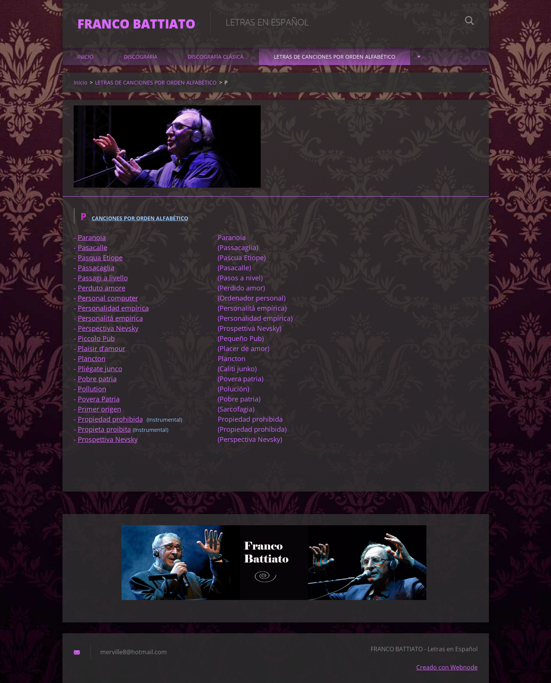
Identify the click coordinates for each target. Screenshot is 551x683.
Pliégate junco (100, 368)
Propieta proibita (104, 429)
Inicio (85, 56)
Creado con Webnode (447, 667)
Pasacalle (92, 247)
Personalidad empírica (113, 308)
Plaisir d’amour (101, 348)
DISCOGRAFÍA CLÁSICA (216, 56)
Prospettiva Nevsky (108, 439)
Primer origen (99, 408)
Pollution (92, 388)
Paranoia (92, 237)
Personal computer (108, 297)
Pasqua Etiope (100, 257)
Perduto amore (101, 287)
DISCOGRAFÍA (140, 56)
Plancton (91, 358)
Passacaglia (96, 267)
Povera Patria (99, 398)
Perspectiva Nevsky (108, 328)
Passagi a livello (103, 277)
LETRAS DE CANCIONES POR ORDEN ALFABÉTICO (334, 56)
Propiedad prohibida (110, 419)
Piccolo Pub (96, 338)
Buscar (469, 21)
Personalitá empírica (110, 318)
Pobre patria (97, 378)
